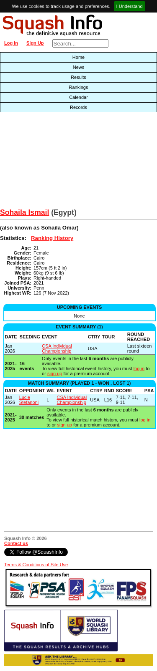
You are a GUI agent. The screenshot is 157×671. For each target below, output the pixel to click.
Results (78, 77)
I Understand (129, 6)
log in (139, 368)
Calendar (78, 97)
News (79, 67)
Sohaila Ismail (24, 212)
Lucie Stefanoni (29, 400)
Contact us (16, 543)
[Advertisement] (50, 162)
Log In (11, 42)
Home (78, 57)
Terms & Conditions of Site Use (36, 564)
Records (78, 107)
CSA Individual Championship (57, 348)
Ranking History (52, 238)
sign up (54, 373)
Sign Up (35, 42)
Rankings (78, 87)
